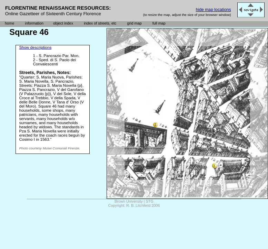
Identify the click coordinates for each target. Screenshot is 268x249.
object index (63, 23)
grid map (134, 23)
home (9, 23)
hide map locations (213, 9)
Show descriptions (35, 47)
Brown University (129, 201)
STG (149, 201)
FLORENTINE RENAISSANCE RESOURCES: (58, 8)
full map (159, 23)
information (34, 23)
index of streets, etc (100, 23)
